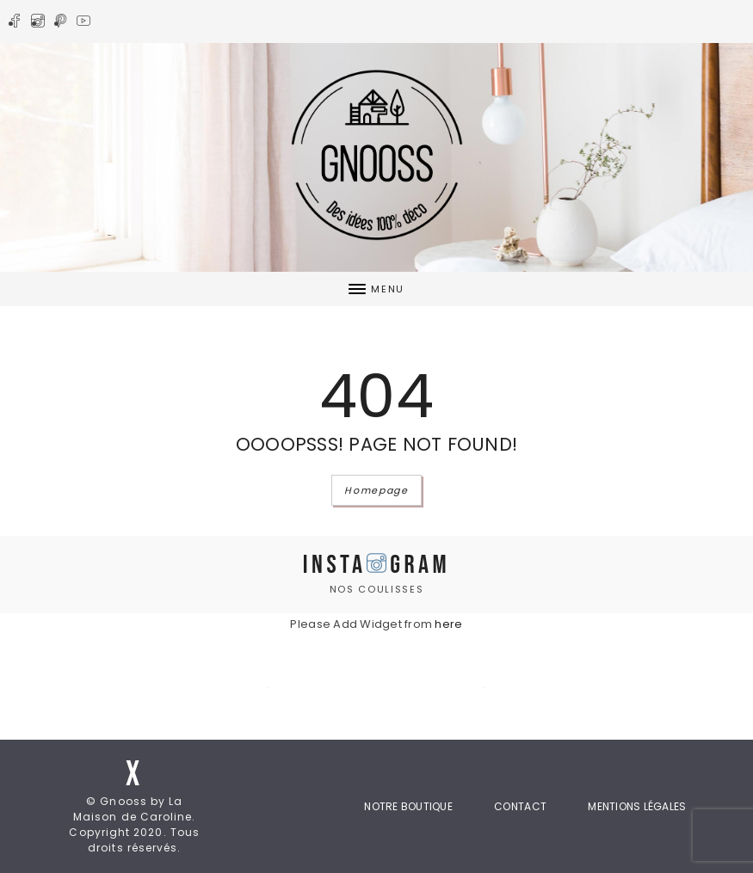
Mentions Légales (637, 806)
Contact (520, 806)
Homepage (376, 490)
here (448, 624)
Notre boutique (408, 806)
